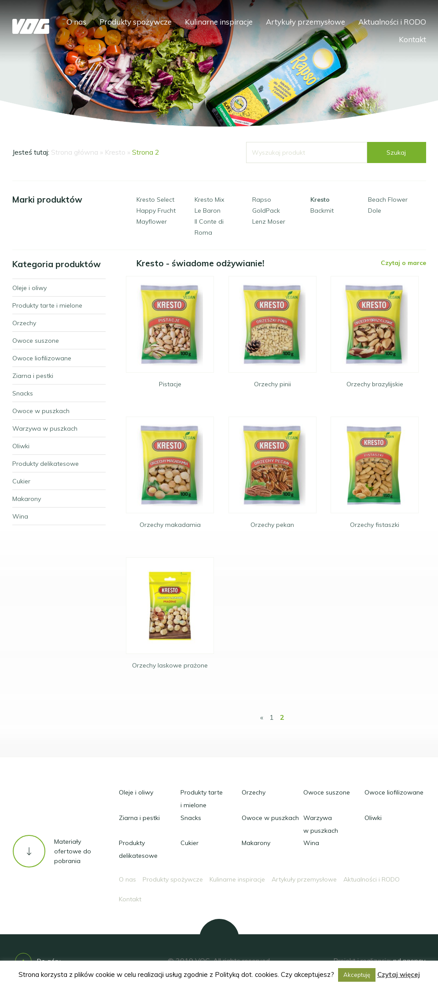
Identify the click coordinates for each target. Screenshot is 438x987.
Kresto (115, 152)
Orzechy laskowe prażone (170, 665)
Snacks (190, 818)
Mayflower (151, 221)
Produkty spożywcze (135, 21)
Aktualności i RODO (392, 21)
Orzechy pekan (272, 525)
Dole (374, 210)
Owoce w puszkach (270, 818)
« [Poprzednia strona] (261, 717)
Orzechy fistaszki (374, 525)
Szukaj (396, 152)
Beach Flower (388, 199)
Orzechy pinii (272, 384)
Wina (311, 843)
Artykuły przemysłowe (305, 21)
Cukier (189, 843)
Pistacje (170, 384)
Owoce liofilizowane (393, 792)
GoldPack (266, 210)
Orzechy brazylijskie (374, 384)
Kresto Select (155, 199)
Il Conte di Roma (209, 227)
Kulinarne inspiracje (219, 21)
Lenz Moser (268, 221)
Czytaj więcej (398, 974)
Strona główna (74, 152)
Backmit (322, 210)
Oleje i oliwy (136, 792)
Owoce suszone (326, 792)
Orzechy (253, 792)
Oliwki (373, 818)
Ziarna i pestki (139, 818)
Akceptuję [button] (356, 974)
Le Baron (208, 210)
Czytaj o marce (403, 263)
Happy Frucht (156, 210)
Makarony (256, 843)
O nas (76, 21)
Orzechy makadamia (170, 525)
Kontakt (412, 39)
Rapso (261, 199)
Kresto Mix (209, 199)
